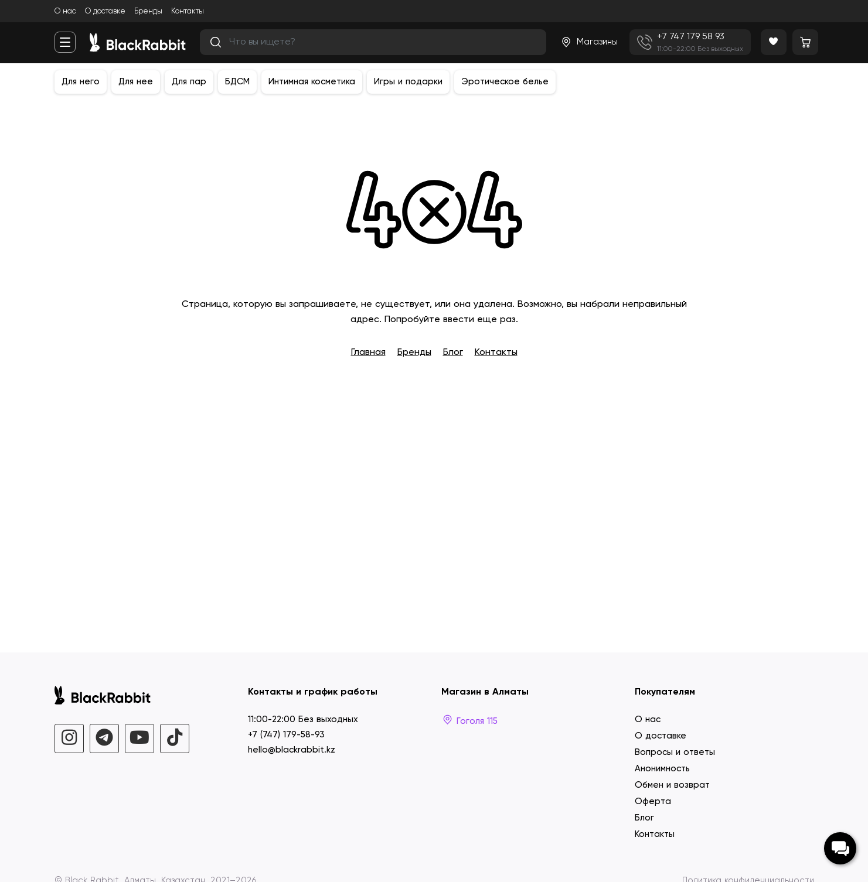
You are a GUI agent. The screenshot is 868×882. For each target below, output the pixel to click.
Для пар (189, 81)
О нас (65, 11)
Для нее (135, 81)
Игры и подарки (408, 81)
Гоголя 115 (469, 721)
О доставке (105, 11)
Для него (81, 81)
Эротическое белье (505, 81)
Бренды (148, 11)
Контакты (187, 11)
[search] (373, 42)
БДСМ (237, 81)
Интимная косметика (311, 81)
